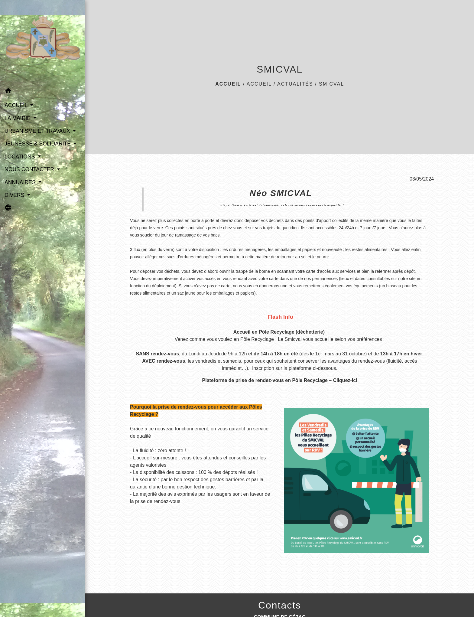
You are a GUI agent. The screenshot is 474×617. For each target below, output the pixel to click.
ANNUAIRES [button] (21, 182)
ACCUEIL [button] (17, 105)
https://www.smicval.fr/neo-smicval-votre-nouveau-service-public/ (282, 205)
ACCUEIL (259, 84)
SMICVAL (331, 84)
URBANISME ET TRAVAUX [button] (38, 131)
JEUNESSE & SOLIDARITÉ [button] (38, 144)
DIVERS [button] (15, 195)
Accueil (228, 84)
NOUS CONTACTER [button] (30, 169)
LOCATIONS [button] (20, 157)
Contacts (279, 605)
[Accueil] (43, 42)
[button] (43, 92)
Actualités (295, 84)
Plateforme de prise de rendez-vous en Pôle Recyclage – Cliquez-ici (279, 380)
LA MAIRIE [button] (18, 118)
